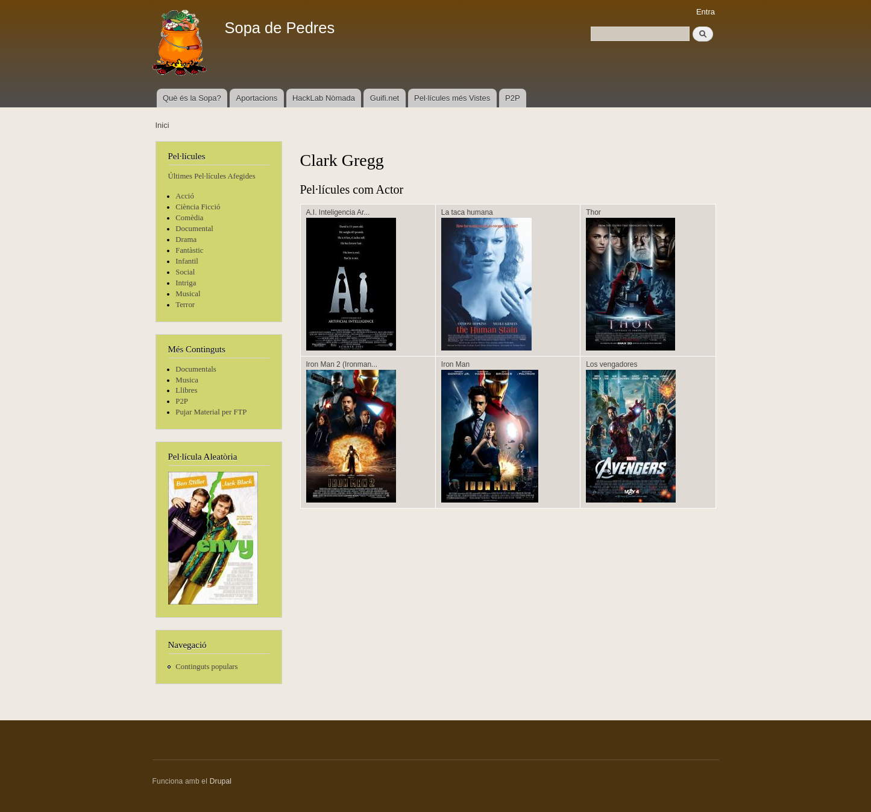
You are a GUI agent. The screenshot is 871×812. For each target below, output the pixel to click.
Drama (186, 239)
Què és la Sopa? (192, 98)
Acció (184, 196)
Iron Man (455, 364)
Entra (705, 11)
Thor (593, 212)
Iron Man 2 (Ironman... (342, 364)
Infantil (186, 261)
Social (185, 272)
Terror (185, 304)
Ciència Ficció (197, 207)
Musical (187, 294)
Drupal (221, 781)
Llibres (186, 390)
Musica (186, 380)
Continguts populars (206, 666)
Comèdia (189, 218)
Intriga (185, 283)
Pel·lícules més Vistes (452, 98)
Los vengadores (611, 364)
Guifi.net (384, 98)
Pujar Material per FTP (211, 412)
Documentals (195, 369)
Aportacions (257, 98)
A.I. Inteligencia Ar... (338, 212)
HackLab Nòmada (323, 98)
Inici (162, 125)
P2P (512, 98)
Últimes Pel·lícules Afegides (212, 176)
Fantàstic (189, 250)
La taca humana (467, 212)
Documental (194, 228)
